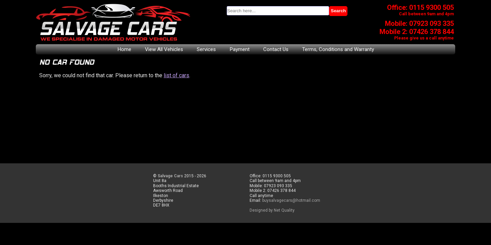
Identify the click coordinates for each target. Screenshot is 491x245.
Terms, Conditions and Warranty (338, 49)
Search (338, 10)
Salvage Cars (170, 176)
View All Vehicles (164, 49)
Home (124, 49)
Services (206, 49)
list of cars (176, 75)
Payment (239, 49)
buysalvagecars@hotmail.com (291, 200)
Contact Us (275, 49)
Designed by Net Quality (272, 210)
